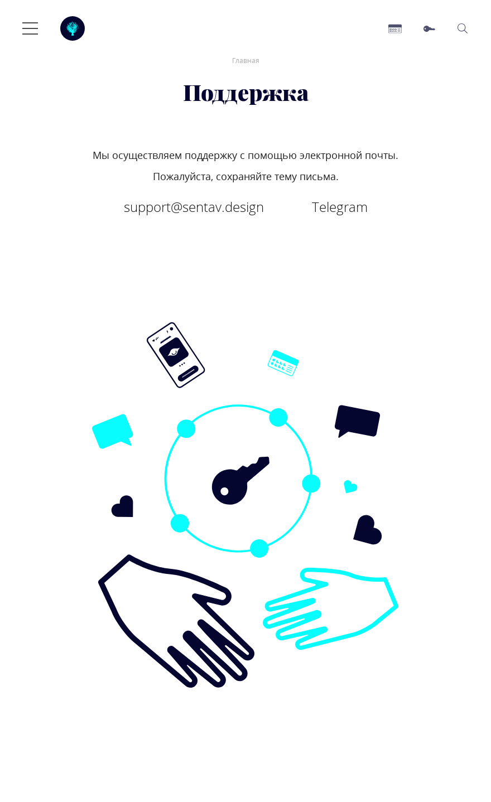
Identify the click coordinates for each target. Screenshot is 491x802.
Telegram (340, 206)
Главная (245, 60)
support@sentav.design (194, 206)
